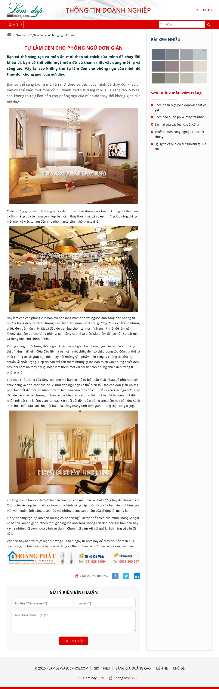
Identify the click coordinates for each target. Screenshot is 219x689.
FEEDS (207, 10)
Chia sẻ (20, 35)
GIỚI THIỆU (102, 668)
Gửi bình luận (73, 641)
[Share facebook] (115, 576)
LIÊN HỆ (162, 668)
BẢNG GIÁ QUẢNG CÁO (133, 668)
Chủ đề (179, 668)
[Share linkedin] (137, 576)
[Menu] (15, 24)
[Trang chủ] (9, 34)
